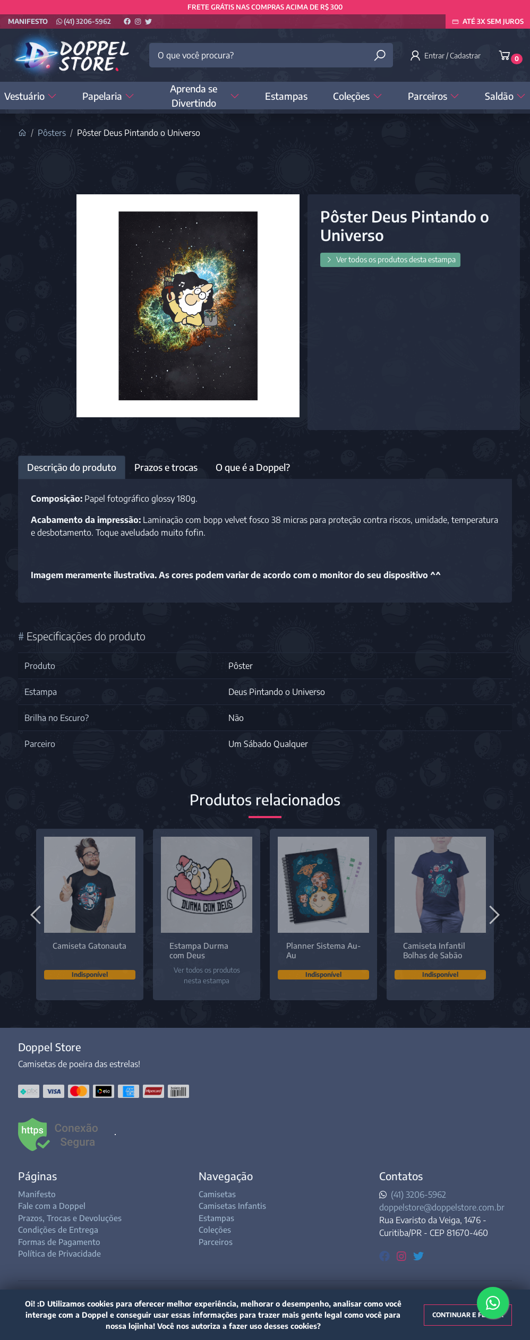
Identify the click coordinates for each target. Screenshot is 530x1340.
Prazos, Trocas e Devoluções (70, 1218)
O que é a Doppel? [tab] (253, 467)
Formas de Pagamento (59, 1242)
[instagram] (403, 1255)
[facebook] (385, 1255)
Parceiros (433, 96)
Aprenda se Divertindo (205, 95)
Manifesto (28, 21)
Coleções (357, 96)
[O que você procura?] (270, 55)
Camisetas (217, 1194)
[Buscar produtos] (380, 55)
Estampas (286, 96)
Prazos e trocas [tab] (166, 467)
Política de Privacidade (59, 1253)
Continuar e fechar (467, 1315)
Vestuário (30, 96)
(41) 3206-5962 (83, 21)
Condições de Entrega (58, 1229)
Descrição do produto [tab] (71, 467)
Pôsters (52, 132)
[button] (446, 55)
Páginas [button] (37, 1175)
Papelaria (108, 96)
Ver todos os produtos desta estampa (390, 259)
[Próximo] (493, 914)
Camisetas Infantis (232, 1205)
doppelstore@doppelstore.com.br (442, 1207)
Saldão (505, 96)
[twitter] (418, 1255)
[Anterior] (37, 914)
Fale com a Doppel (52, 1205)
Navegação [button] (226, 1175)
